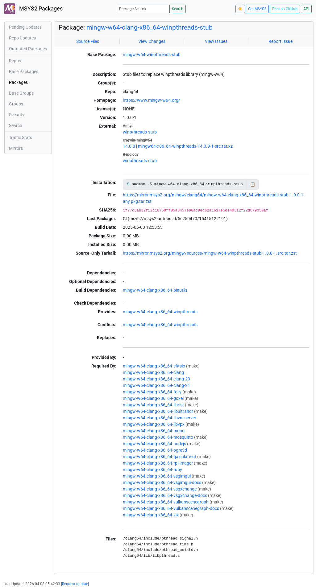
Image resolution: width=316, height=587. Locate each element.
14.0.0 (129, 146)
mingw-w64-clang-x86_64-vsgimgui (157, 476)
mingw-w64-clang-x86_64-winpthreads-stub (149, 27)
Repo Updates (22, 37)
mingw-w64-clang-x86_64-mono (154, 430)
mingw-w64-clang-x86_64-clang (153, 372)
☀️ (240, 9)
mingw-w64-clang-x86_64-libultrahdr (158, 411)
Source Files (87, 41)
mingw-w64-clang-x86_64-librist (153, 404)
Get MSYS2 (257, 9)
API (306, 9)
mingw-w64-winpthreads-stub (152, 54)
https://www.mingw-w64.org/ (151, 100)
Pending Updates (25, 27)
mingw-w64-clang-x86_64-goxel (153, 398)
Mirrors (16, 148)
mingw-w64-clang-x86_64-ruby (152, 469)
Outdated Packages (28, 48)
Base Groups (21, 93)
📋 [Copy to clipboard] (252, 184)
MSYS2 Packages (33, 8)
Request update (75, 584)
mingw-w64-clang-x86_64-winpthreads (160, 311)
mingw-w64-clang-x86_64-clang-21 (156, 385)
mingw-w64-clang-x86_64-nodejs (154, 443)
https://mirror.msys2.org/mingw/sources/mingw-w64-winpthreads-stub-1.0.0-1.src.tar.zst (210, 253)
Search (177, 9)
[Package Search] (143, 9)
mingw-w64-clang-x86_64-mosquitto (158, 437)
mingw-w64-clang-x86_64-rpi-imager (158, 463)
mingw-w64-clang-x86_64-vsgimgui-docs (162, 482)
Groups (16, 103)
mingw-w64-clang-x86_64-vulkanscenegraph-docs (171, 508)
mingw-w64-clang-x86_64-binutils (155, 290)
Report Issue (280, 41)
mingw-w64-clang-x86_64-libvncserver (159, 417)
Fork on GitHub (284, 9)
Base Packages (23, 71)
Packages (18, 82)
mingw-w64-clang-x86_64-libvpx (154, 424)
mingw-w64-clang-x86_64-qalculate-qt (159, 456)
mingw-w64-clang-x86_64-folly (152, 391)
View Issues (216, 41)
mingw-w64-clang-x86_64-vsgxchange (160, 488)
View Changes (151, 41)
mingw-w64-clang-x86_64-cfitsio (154, 365)
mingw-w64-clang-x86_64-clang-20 (156, 378)
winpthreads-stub (140, 131)
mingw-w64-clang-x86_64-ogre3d (155, 450)
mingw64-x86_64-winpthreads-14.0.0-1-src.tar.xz (185, 146)
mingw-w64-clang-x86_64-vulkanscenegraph (166, 501)
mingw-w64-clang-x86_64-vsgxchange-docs (165, 495)
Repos (15, 60)
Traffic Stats (20, 137)
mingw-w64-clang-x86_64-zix (151, 514)
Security (16, 114)
